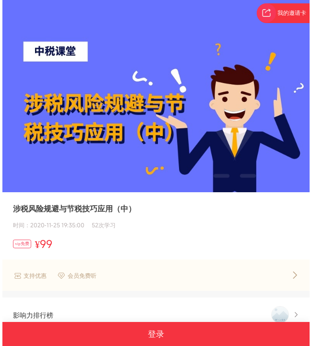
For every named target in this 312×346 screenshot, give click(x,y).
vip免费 (22, 244)
